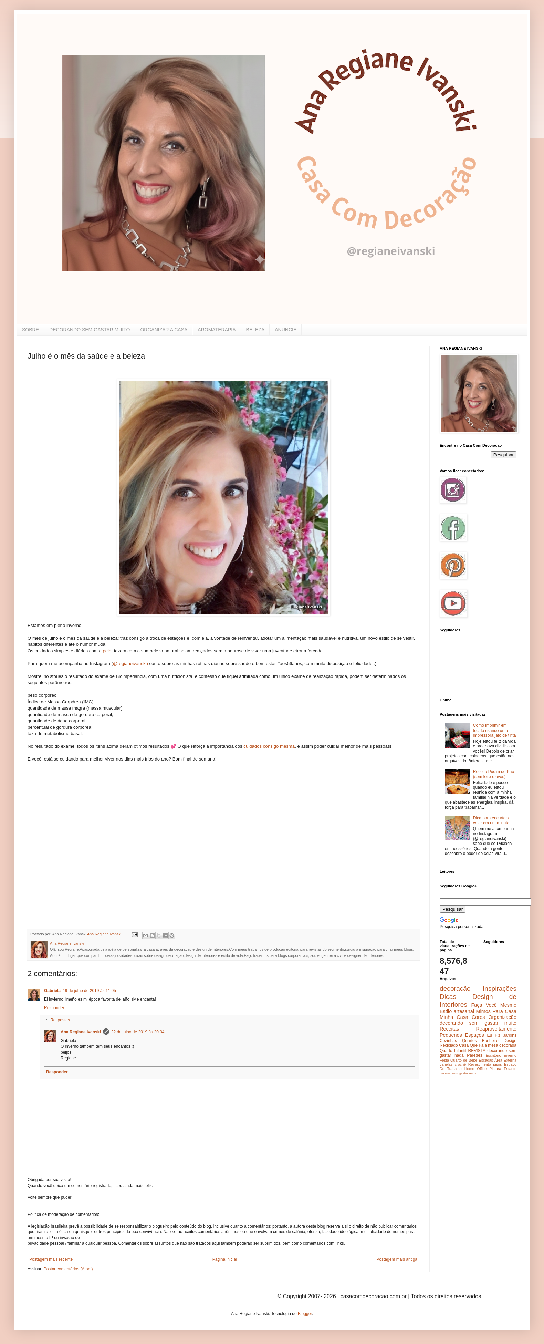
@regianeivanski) (130, 663)
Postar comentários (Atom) (68, 1269)
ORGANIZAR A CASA (163, 329)
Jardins (509, 1035)
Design (510, 1040)
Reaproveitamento (496, 1029)
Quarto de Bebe (463, 1060)
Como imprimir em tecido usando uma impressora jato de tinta (494, 730)
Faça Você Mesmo (493, 1005)
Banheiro (490, 1040)
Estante (510, 1069)
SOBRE (30, 329)
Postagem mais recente (51, 1259)
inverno (510, 1055)
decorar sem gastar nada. (458, 1073)
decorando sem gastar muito (478, 1023)
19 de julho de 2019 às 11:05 (89, 990)
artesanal (464, 1011)
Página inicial (224, 1259)
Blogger (305, 1313)
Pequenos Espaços (462, 1035)
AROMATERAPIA (217, 329)
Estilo (446, 1011)
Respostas (60, 1020)
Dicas (448, 996)
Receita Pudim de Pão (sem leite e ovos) (493, 774)
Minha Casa (454, 1017)
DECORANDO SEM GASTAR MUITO (89, 329)
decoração (455, 988)
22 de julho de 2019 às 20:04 (138, 1032)
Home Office (475, 1069)
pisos (497, 1064)
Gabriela (52, 990)
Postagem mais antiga (396, 1259)
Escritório (493, 1055)
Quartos (469, 1040)
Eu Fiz (493, 1035)
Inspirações (499, 988)
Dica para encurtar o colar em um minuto (492, 820)
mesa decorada (502, 1045)
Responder (54, 1007)
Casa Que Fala (473, 1045)
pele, (108, 650)
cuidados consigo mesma (269, 746)
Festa (444, 1060)
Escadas (486, 1060)
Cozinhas (448, 1040)
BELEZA (255, 329)
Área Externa (505, 1060)
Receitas (449, 1029)
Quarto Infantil (453, 1050)
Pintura (495, 1069)
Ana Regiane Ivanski (81, 1032)
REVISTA (476, 1050)
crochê (460, 1064)
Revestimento (479, 1064)
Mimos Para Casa (496, 1011)
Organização (502, 1017)
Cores (478, 1017)
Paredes (474, 1055)
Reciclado (449, 1045)
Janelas (446, 1064)
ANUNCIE (285, 329)
